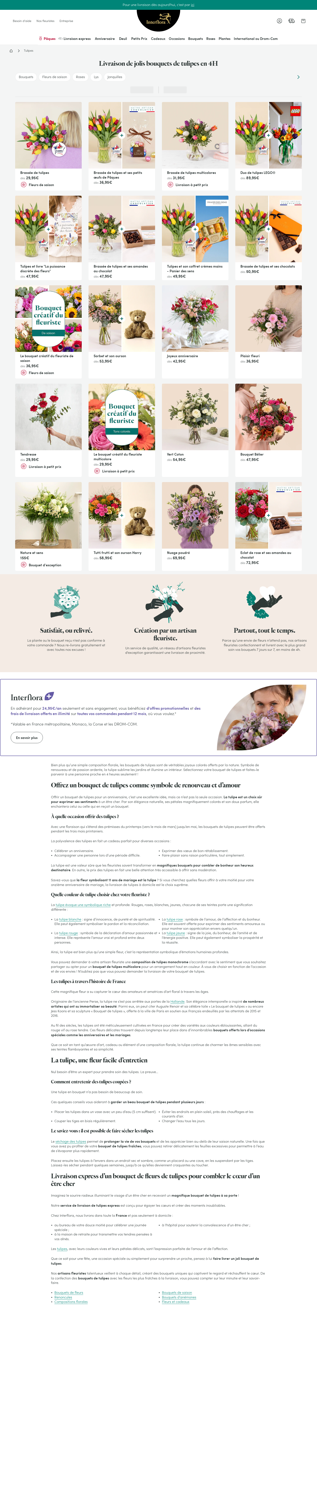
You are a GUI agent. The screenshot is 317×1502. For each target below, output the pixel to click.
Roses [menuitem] (210, 38)
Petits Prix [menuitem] (139, 38)
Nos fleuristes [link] (45, 21)
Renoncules (63, 1297)
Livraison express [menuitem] (74, 38)
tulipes (62, 1249)
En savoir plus (27, 737)
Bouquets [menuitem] (195, 38)
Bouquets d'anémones (179, 1297)
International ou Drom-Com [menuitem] (256, 38)
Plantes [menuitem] (224, 38)
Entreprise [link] (66, 21)
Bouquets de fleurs (68, 1292)
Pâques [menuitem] (46, 38)
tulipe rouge (68, 933)
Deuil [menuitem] (123, 38)
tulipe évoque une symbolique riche (83, 905)
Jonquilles (115, 77)
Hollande (177, 1001)
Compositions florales (71, 1301)
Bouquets (26, 77)
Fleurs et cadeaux (175, 1301)
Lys (96, 77)
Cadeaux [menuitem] (158, 38)
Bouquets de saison (177, 1292)
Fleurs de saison (54, 77)
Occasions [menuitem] (177, 38)
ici (192, 5)
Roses (80, 77)
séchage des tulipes (70, 1141)
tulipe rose (175, 919)
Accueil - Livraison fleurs (11, 51)
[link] (291, 20)
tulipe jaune (176, 933)
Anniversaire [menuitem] (105, 38)
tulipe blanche (70, 919)
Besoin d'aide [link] (22, 21)
